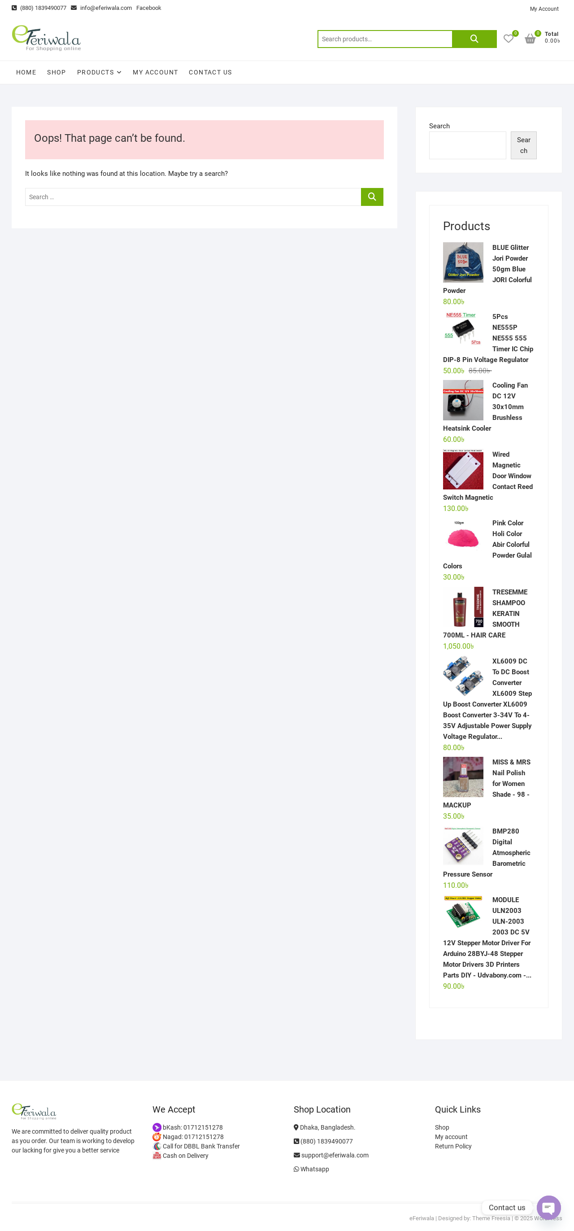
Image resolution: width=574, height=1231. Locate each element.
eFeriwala (421, 1218)
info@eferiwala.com (101, 7)
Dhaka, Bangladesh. (325, 1127)
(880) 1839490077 (39, 7)
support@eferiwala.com (331, 1155)
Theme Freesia (491, 1218)
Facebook (148, 7)
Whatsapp (311, 1169)
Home (26, 72)
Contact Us (210, 72)
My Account (544, 9)
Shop (56, 72)
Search (474, 39)
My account (155, 72)
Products (95, 72)
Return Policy (453, 1146)
